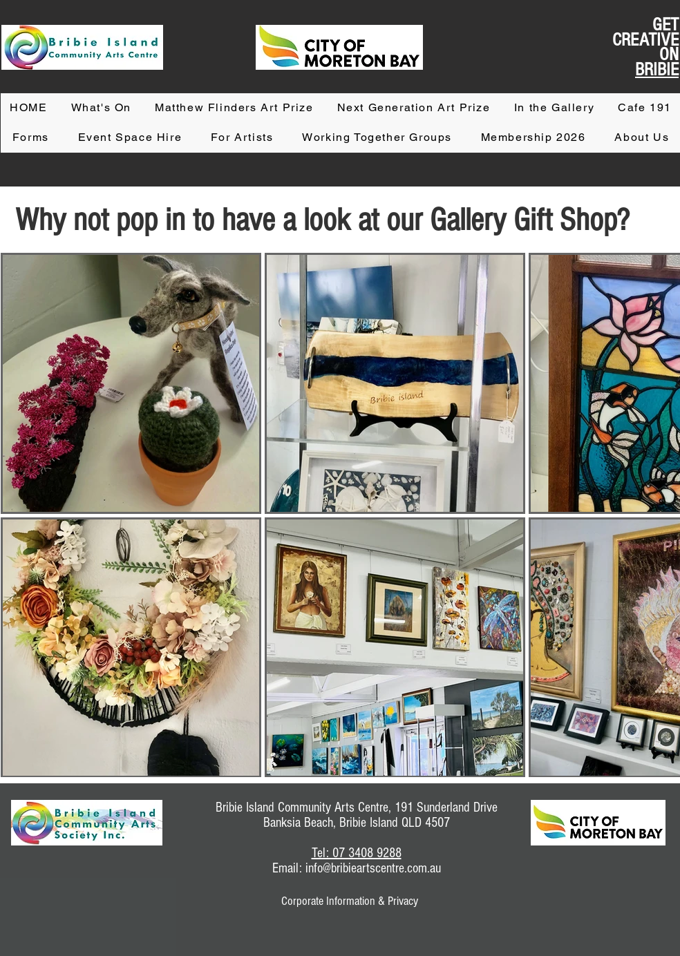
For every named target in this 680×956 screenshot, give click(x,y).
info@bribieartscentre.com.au (373, 868)
